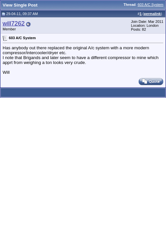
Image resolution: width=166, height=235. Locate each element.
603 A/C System (150, 5)
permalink (152, 14)
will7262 (14, 23)
